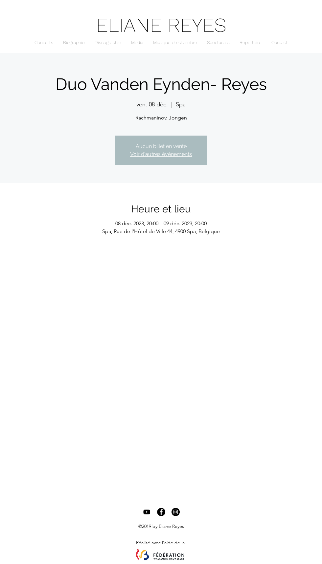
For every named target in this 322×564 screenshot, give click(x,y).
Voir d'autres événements (161, 154)
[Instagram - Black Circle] (176, 512)
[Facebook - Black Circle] (161, 512)
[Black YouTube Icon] (147, 512)
